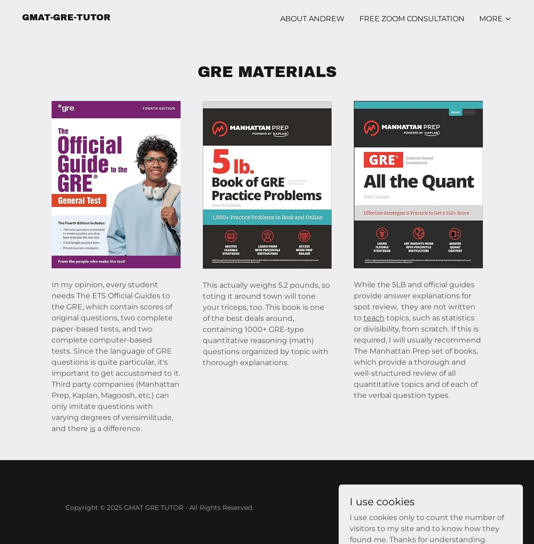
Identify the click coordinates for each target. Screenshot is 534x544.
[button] (495, 18)
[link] (66, 17)
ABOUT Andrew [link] (312, 18)
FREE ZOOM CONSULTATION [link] (411, 18)
